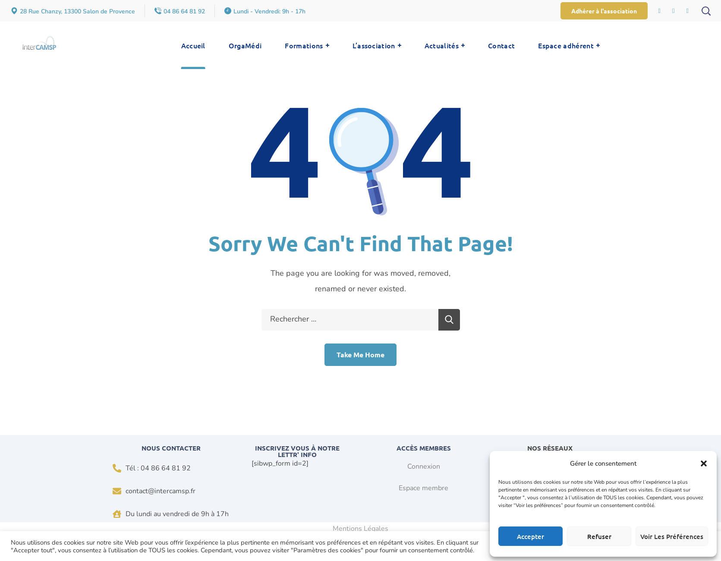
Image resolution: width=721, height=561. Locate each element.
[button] (703, 463)
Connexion (423, 466)
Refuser (599, 536)
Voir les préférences (671, 536)
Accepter (530, 536)
